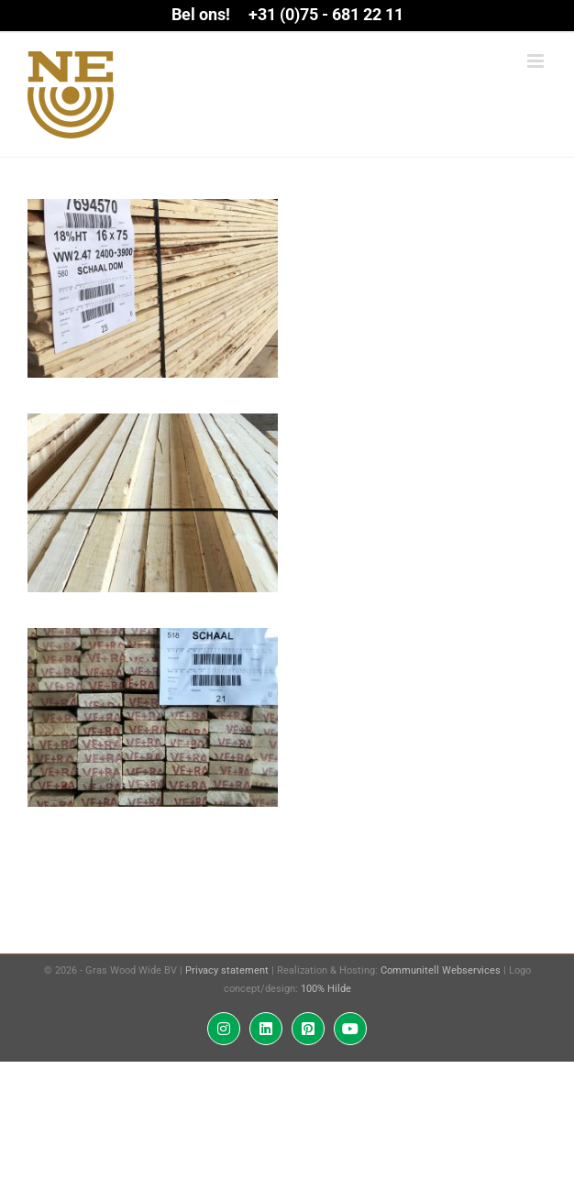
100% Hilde (326, 989)
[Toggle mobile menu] (536, 61)
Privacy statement (227, 970)
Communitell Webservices (441, 970)
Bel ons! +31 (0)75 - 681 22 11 (287, 14)
